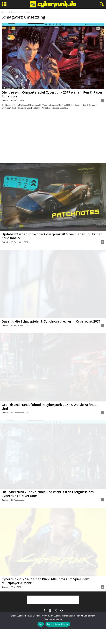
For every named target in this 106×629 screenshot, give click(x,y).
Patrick (5, 242)
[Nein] (102, 620)
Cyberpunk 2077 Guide (11, 88)
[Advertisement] (53, 139)
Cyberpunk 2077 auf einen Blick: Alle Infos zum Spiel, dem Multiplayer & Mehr (45, 581)
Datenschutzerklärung (57, 624)
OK (40, 624)
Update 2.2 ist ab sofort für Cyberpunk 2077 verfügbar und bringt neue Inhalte (52, 236)
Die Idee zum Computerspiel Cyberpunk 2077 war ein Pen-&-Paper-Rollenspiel (53, 94)
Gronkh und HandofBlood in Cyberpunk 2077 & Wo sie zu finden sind (50, 407)
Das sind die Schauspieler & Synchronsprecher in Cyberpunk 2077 (51, 321)
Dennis (5, 100)
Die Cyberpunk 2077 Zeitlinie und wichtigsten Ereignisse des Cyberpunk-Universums (48, 494)
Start (3, 12)
